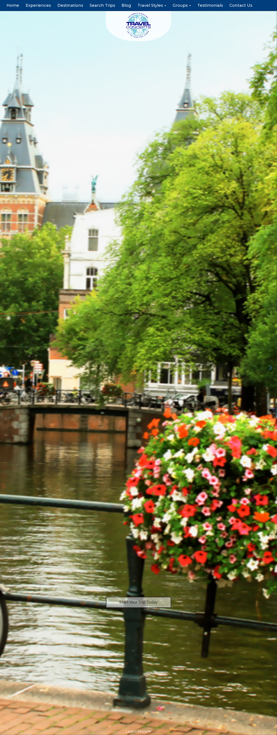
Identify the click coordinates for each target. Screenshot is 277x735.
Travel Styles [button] (152, 5)
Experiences (38, 5)
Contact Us (240, 5)
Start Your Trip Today (138, 602)
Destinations (70, 5)
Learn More (138, 731)
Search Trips (102, 5)
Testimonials (210, 5)
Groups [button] (182, 5)
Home (13, 5)
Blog (126, 5)
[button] (7, 367)
